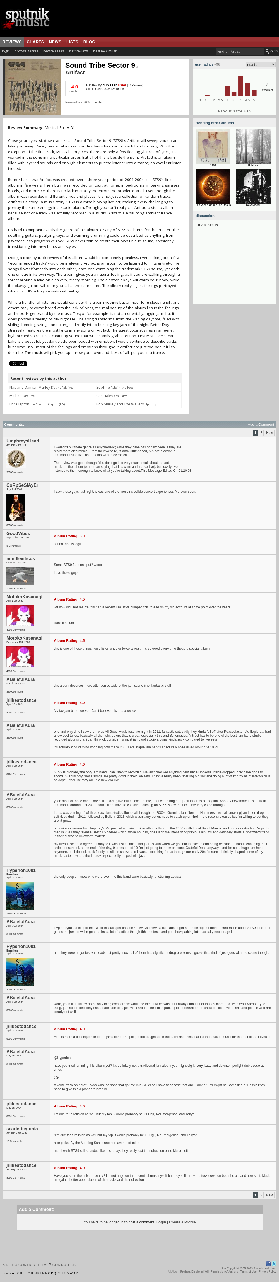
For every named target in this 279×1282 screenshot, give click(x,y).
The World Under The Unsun (213, 205)
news (55, 42)
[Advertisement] (234, 269)
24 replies (118, 88)
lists (72, 42)
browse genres (26, 51)
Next (269, 433)
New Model (253, 205)
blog (89, 42)
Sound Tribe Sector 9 (102, 65)
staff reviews (78, 51)
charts (35, 42)
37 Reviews (135, 85)
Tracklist (97, 102)
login (6, 51)
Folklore (253, 165)
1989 (213, 165)
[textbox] (240, 51)
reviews (12, 42)
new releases (53, 51)
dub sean (110, 85)
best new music (105, 51)
